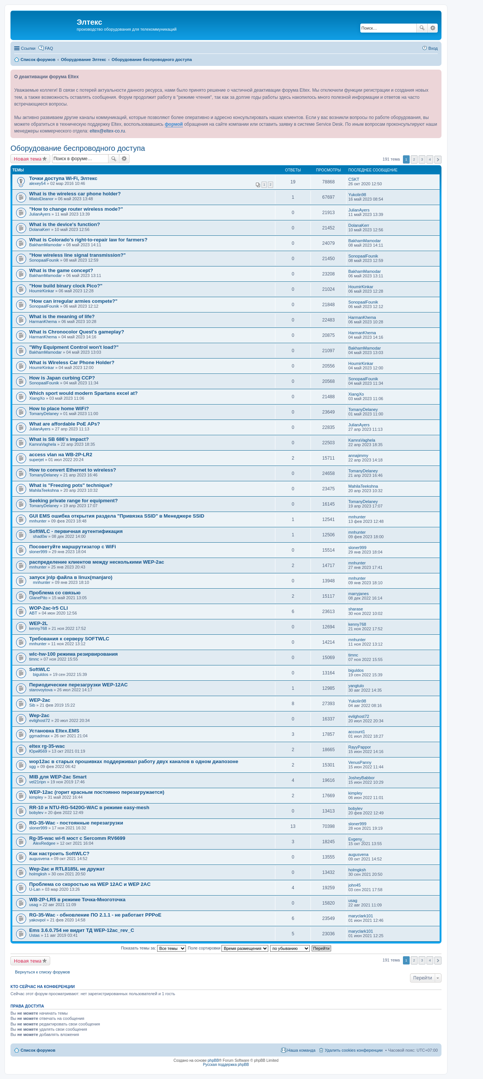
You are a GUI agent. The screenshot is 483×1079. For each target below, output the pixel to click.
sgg (32, 766)
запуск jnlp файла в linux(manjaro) (70, 577)
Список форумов (38, 1050)
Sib (32, 705)
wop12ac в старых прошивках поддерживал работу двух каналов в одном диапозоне (133, 761)
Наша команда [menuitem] (301, 1050)
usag (33, 904)
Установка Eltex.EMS (54, 731)
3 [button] (422, 159)
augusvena (39, 858)
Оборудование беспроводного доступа (77, 148)
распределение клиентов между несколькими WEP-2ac (96, 562)
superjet (36, 459)
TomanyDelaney (44, 413)
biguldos (40, 674)
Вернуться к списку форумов (42, 972)
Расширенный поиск (433, 28)
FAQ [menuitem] (49, 48)
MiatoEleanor (41, 198)
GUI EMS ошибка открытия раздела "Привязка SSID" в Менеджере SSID (116, 516)
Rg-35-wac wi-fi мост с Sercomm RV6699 (77, 838)
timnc (34, 659)
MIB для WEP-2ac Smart (57, 777)
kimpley (36, 797)
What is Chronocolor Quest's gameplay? (76, 332)
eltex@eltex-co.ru (107, 131)
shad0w (40, 536)
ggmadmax (39, 736)
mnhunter (37, 521)
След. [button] (437, 160)
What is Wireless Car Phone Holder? (71, 362)
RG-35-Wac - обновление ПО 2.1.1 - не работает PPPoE (95, 915)
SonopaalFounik (44, 260)
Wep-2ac (39, 715)
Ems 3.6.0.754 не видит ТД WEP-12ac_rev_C (81, 930)
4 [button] (430, 159)
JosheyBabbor (361, 777)
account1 (356, 731)
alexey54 (37, 183)
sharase (355, 609)
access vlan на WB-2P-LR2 (60, 454)
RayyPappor (359, 747)
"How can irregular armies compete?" (73, 301)
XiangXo (37, 398)
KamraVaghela (42, 444)
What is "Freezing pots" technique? (71, 485)
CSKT (353, 179)
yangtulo (356, 685)
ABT (33, 613)
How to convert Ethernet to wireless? (72, 470)
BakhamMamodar (45, 245)
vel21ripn (37, 782)
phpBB (213, 1060)
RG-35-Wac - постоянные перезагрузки (76, 823)
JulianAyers (40, 214)
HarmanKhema (43, 321)
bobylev (36, 812)
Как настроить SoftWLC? (59, 853)
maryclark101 (360, 916)
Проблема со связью (54, 592)
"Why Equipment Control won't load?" (74, 347)
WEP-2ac (39, 700)
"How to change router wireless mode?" (76, 209)
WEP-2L (38, 623)
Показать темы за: (153, 948)
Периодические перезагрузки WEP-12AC (78, 685)
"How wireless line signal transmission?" (77, 255)
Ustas (34, 935)
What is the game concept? (61, 270)
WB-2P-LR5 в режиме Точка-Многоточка (77, 899)
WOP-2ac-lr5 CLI (48, 608)
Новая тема (28, 158)
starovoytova (40, 690)
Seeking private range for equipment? (73, 500)
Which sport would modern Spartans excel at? (83, 393)
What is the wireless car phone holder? (75, 193)
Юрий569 (38, 751)
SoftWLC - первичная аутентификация (76, 531)
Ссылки (28, 48)
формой (174, 124)
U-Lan (34, 889)
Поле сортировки (228, 948)
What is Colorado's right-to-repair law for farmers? (88, 240)
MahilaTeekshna (44, 490)
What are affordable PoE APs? (64, 424)
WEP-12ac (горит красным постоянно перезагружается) (96, 792)
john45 (354, 885)
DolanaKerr (39, 229)
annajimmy (358, 455)
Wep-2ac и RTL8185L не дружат (67, 869)
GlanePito (38, 597)
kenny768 (38, 628)
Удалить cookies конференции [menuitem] (354, 1050)
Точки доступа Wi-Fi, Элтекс (63, 178)
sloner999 (38, 551)
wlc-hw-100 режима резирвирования (73, 654)
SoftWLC (39, 669)
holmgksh (38, 874)
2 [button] (414, 159)
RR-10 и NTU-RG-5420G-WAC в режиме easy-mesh (89, 807)
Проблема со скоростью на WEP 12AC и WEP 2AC (89, 884)
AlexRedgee (44, 843)
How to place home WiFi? (59, 408)
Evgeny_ (356, 839)
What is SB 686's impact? (59, 439)
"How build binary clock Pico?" (66, 286)
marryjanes (358, 593)
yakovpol (37, 920)
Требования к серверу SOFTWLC (69, 638)
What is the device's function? (64, 224)
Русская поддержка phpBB (226, 1065)
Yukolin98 (357, 194)
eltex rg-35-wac (47, 746)
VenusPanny (360, 762)
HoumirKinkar (41, 291)
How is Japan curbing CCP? (62, 378)
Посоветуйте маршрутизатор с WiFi (72, 546)
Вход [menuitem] (433, 48)
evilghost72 (39, 720)
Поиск (422, 28)
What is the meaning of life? (62, 316)
